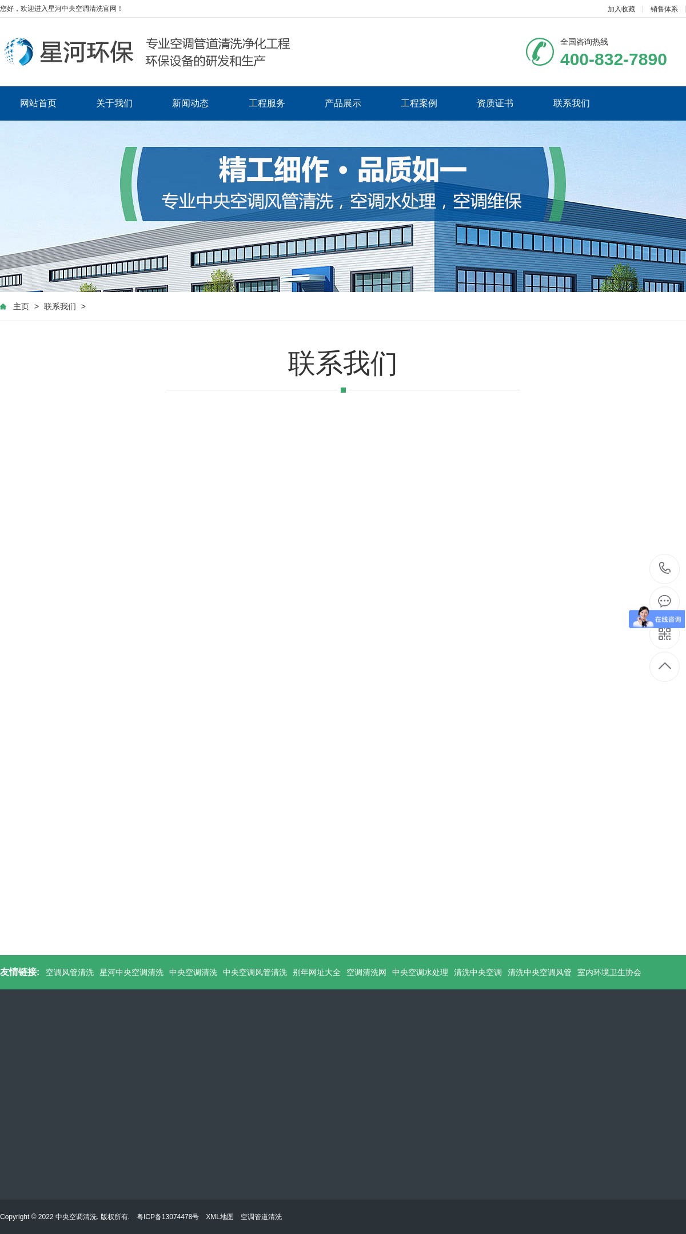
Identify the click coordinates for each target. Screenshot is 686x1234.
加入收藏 (621, 9)
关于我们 (114, 103)
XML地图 (220, 1217)
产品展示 (343, 103)
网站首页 (38, 103)
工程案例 (419, 103)
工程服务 (267, 103)
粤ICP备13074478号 (168, 1217)
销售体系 (664, 9)
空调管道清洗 (261, 1217)
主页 (21, 306)
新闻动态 (190, 103)
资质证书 (495, 103)
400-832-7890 (665, 569)
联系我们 (571, 103)
